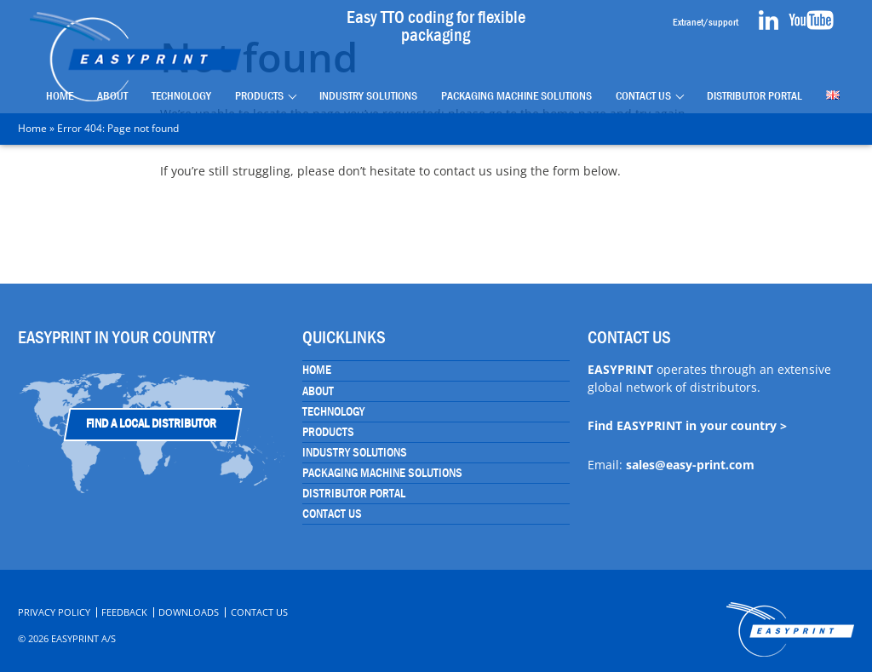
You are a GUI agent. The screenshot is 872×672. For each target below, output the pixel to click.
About (112, 95)
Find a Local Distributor (151, 423)
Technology (181, 95)
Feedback (124, 612)
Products (259, 95)
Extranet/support (705, 22)
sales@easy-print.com (690, 465)
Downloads (188, 612)
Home (59, 95)
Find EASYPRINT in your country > (687, 425)
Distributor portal (754, 95)
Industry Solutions (368, 95)
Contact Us (643, 95)
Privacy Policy (54, 612)
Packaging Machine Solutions (516, 95)
